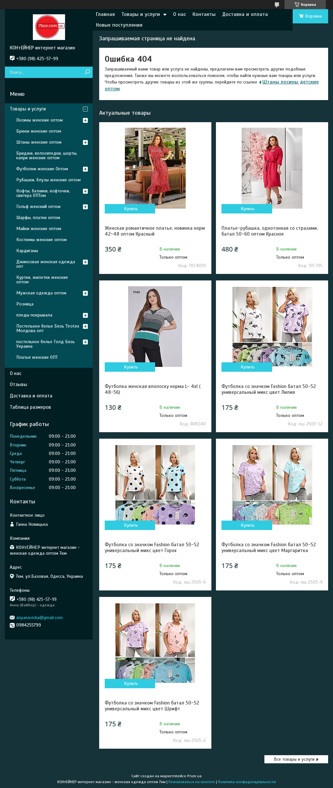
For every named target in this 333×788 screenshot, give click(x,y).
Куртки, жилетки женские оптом (42, 280)
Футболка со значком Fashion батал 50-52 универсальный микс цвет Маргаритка (268, 547)
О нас (179, 14)
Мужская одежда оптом (41, 293)
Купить (131, 209)
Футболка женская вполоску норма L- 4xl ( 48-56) (152, 389)
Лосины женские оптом (39, 120)
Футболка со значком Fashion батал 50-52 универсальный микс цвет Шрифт (152, 706)
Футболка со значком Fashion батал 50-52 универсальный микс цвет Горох (152, 547)
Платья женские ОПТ (37, 357)
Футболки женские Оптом (42, 169)
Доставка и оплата (245, 14)
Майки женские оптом (38, 228)
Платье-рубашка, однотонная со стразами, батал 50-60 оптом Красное (269, 231)
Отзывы (18, 384)
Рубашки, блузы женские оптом (48, 180)
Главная (105, 14)
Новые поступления (119, 25)
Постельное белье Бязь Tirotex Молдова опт (47, 328)
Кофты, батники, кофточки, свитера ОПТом (43, 193)
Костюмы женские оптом (41, 239)
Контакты (204, 14)
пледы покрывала (34, 315)
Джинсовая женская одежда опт (45, 264)
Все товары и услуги (294, 759)
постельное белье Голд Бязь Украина (45, 344)
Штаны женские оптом (38, 142)
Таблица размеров (30, 407)
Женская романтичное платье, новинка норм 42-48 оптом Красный (155, 231)
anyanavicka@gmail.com (39, 617)
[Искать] (87, 72)
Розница (24, 304)
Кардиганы (27, 250)
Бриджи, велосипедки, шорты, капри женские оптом (46, 155)
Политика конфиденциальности (247, 782)
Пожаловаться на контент (191, 782)
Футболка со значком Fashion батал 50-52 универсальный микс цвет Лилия (268, 389)
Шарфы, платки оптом (38, 217)
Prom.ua (194, 776)
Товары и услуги (140, 14)
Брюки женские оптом (38, 131)
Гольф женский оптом (38, 206)
